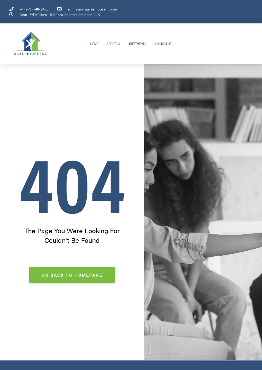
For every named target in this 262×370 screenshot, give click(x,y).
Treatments (137, 44)
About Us (113, 44)
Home (94, 44)
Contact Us (163, 44)
